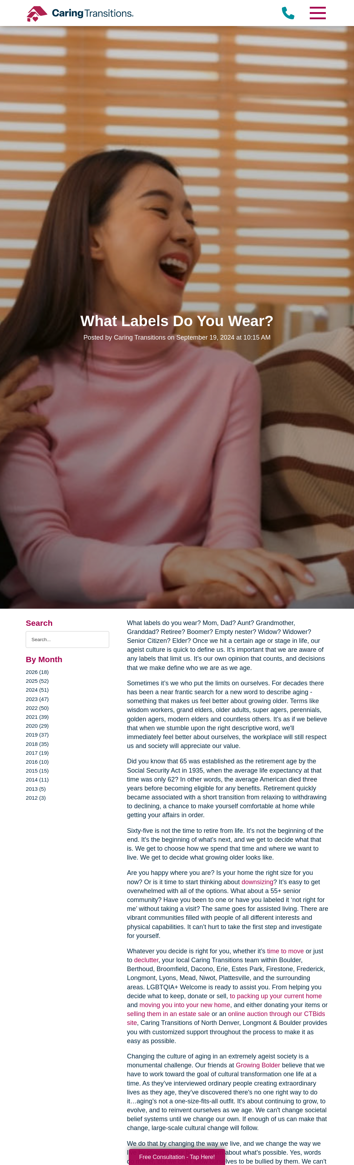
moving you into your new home (185, 1005)
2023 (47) (37, 699)
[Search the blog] (67, 639)
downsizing (257, 882)
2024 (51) (37, 690)
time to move (285, 951)
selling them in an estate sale (168, 1013)
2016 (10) (37, 762)
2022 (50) (37, 708)
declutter (146, 960)
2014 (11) (37, 780)
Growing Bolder (258, 1065)
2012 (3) (36, 798)
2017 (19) (37, 753)
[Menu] (317, 13)
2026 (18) (37, 672)
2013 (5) (36, 789)
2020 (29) (37, 726)
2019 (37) (37, 735)
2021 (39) (37, 717)
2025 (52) (37, 681)
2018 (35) (37, 744)
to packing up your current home (276, 996)
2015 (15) (37, 771)
